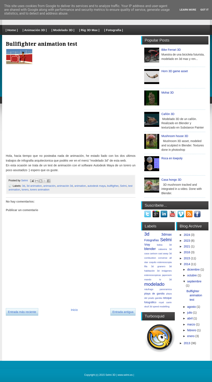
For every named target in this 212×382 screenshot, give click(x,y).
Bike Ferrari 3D (171, 49)
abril (190, 318)
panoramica (166, 289)
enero (191, 336)
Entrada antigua (122, 312)
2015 (187, 258)
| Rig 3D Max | (89, 30)
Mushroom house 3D (174, 136)
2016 (187, 252)
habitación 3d (151, 271)
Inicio (74, 310)
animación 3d (65, 185)
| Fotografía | (113, 30)
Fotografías (151, 240)
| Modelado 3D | (63, 30)
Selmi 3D (110, 374)
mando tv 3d (158, 279)
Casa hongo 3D (171, 179)
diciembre (193, 269)
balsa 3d (164, 245)
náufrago (148, 289)
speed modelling (161, 306)
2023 (187, 240)
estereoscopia (164, 262)
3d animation (34, 185)
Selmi (25, 180)
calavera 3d (165, 249)
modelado (154, 284)
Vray (147, 244)
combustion (150, 258)
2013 (187, 343)
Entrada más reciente (22, 312)
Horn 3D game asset (174, 71)
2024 (187, 234)
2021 (187, 246)
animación (49, 185)
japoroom (167, 275)
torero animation (39, 189)
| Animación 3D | (34, 30)
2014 (187, 264)
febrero (191, 330)
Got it (204, 9)
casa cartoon (151, 253)
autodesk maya (97, 185)
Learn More (188, 9)
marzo (191, 324)
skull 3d (148, 306)
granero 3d (164, 266)
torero (25, 189)
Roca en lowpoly (172, 158)
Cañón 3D (167, 114)
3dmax (166, 234)
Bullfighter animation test (194, 295)
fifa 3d (149, 266)
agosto (191, 306)
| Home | (12, 30)
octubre (192, 275)
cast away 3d (165, 253)
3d (23, 185)
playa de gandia (154, 293)
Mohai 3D (167, 92)
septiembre (194, 281)
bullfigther (112, 185)
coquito (153, 262)
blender (150, 249)
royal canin (165, 302)
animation (80, 185)
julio (189, 312)
